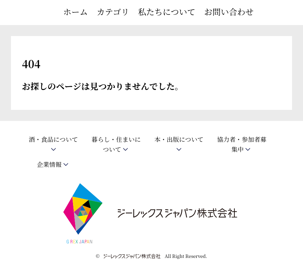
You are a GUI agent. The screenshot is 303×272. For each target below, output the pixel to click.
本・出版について (179, 139)
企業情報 (49, 164)
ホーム (75, 11)
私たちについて (167, 11)
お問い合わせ (229, 11)
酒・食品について (53, 139)
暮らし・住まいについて (116, 144)
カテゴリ (113, 11)
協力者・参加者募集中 (241, 144)
